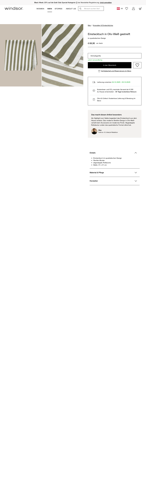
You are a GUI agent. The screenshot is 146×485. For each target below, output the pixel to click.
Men (49, 8)
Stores (58, 8)
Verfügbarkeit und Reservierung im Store (116, 71)
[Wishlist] (137, 65)
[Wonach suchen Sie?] (93, 8)
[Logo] (14, 8)
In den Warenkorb (109, 65)
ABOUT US (71, 8)
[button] (120, 8)
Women (40, 8)
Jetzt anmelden (106, 2)
